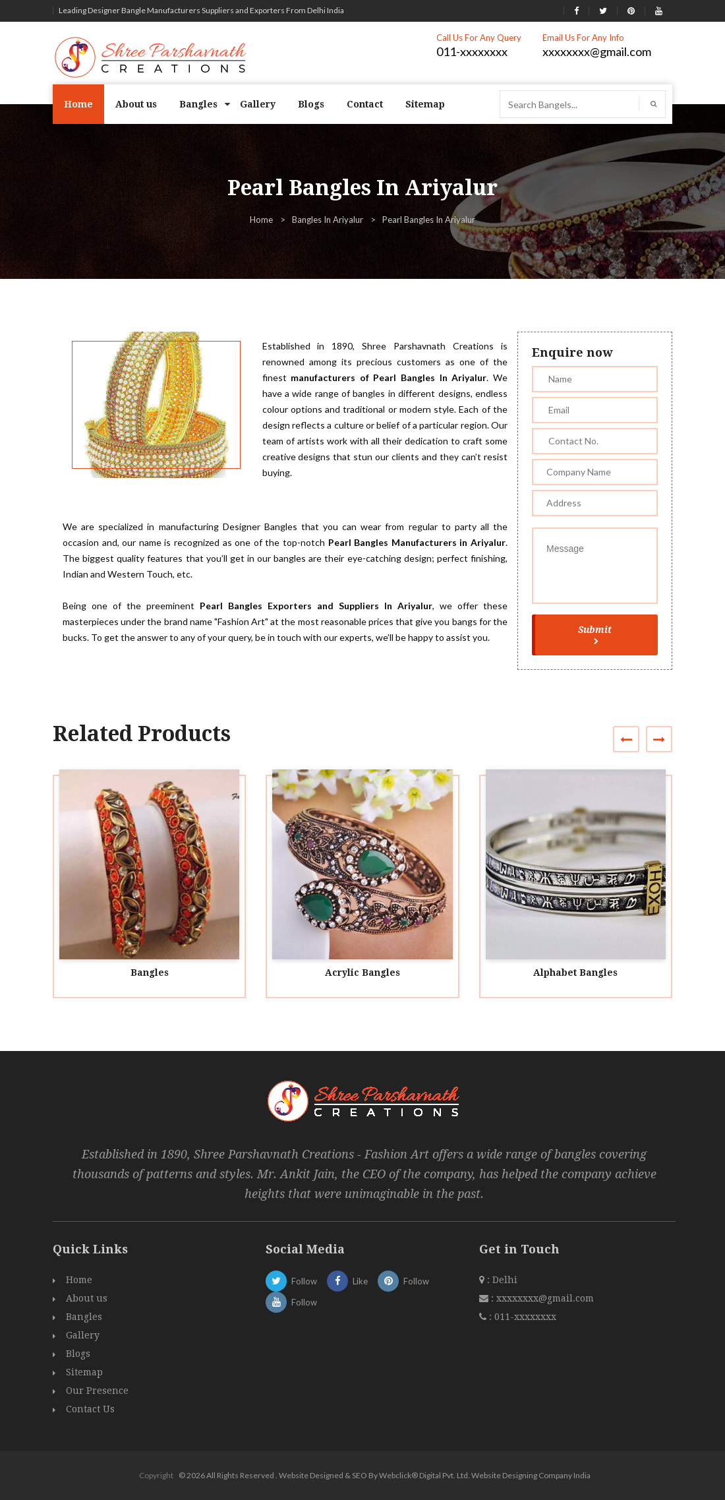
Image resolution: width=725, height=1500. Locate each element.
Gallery (258, 104)
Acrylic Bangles (362, 972)
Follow (291, 1281)
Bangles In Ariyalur (327, 219)
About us (136, 104)
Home (78, 104)
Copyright (156, 1475)
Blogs (311, 104)
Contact (365, 104)
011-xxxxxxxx (472, 51)
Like (347, 1281)
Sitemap (425, 104)
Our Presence (97, 1390)
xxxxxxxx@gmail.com (596, 51)
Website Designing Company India (531, 1475)
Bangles (198, 104)
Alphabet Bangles (575, 972)
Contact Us (90, 1409)
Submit (595, 634)
